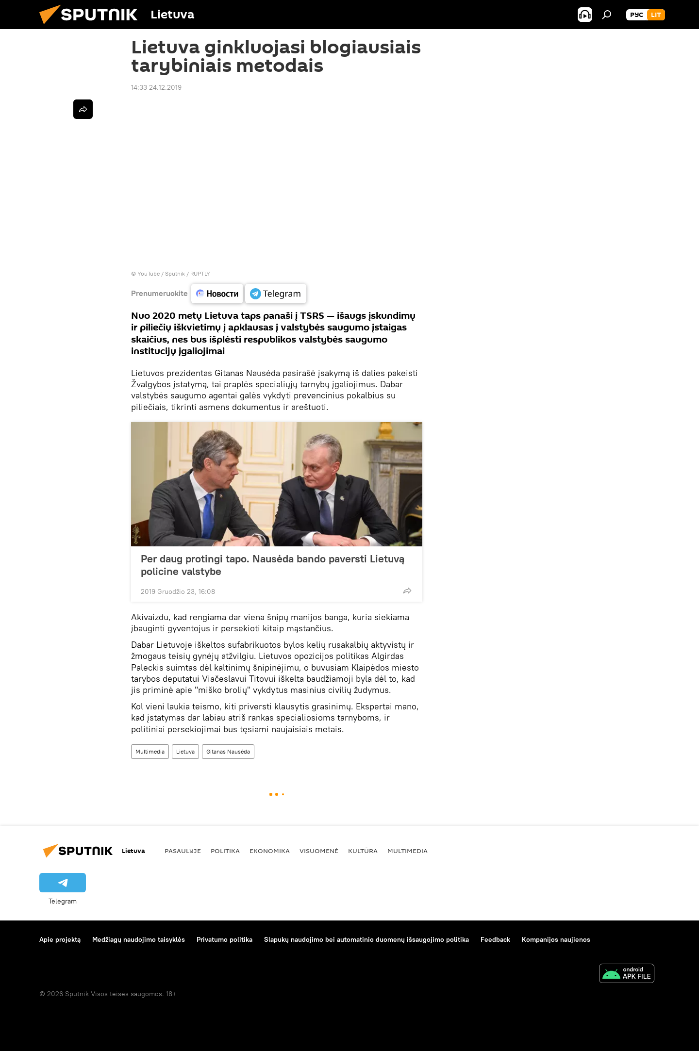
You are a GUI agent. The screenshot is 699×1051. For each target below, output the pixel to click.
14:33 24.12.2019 (156, 87)
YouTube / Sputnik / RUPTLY (173, 273)
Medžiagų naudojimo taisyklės (138, 939)
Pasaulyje (183, 850)
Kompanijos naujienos (556, 939)
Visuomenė (319, 850)
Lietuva (185, 751)
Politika (225, 850)
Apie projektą (60, 939)
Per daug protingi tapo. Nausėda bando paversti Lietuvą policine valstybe (272, 564)
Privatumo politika (224, 939)
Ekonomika (270, 850)
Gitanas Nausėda (228, 751)
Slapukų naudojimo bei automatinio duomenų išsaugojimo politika (366, 939)
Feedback (495, 939)
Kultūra (363, 850)
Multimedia (150, 751)
